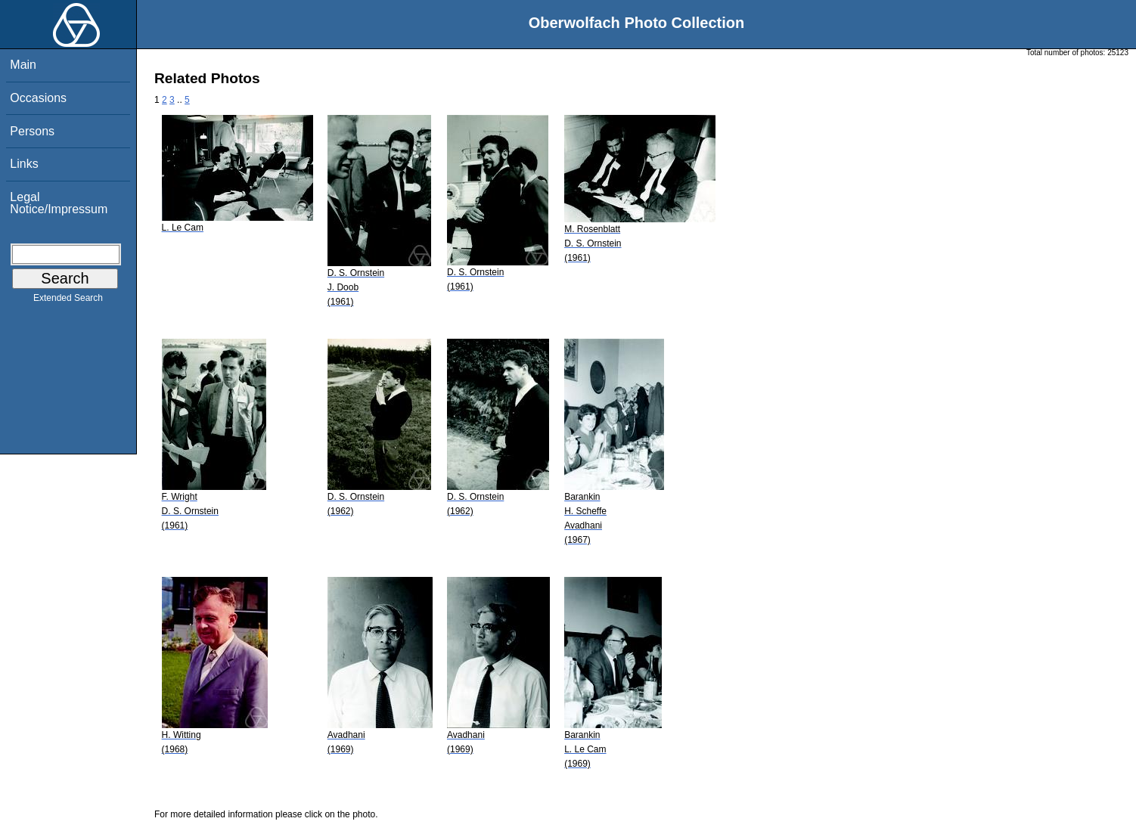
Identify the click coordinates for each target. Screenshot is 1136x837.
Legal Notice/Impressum (58, 203)
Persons (32, 131)
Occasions (38, 97)
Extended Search (68, 300)
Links (24, 163)
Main (23, 64)
